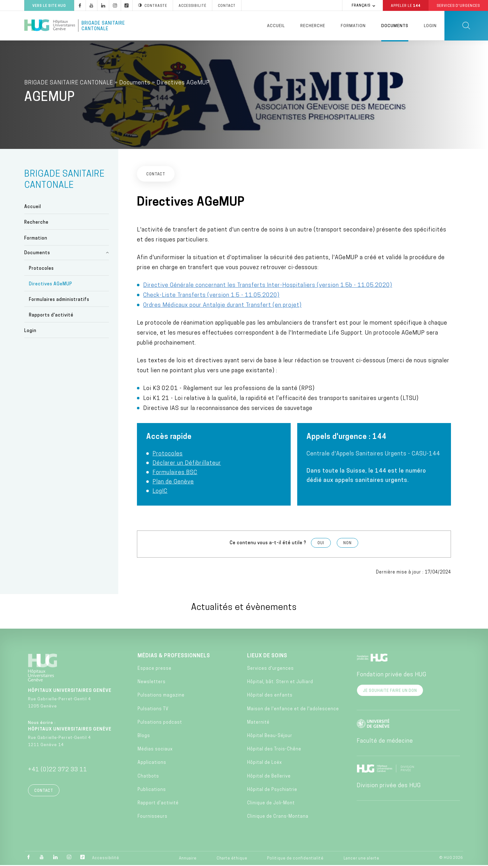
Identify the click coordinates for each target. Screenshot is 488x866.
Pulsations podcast (160, 723)
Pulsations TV (153, 709)
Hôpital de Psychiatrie (272, 790)
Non (347, 544)
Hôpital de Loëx (264, 763)
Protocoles (41, 269)
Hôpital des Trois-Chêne (274, 750)
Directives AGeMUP (50, 285)
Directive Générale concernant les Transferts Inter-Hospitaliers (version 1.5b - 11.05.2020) (267, 286)
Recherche (312, 26)
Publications (152, 790)
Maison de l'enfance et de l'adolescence (293, 709)
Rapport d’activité (158, 804)
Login (430, 26)
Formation (353, 26)
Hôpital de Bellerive (269, 777)
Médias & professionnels (174, 656)
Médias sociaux (155, 750)
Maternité (258, 723)
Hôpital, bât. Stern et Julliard (280, 682)
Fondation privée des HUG (391, 675)
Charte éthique (232, 859)
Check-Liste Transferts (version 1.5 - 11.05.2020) (211, 296)
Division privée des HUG (389, 786)
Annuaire (188, 859)
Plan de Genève (173, 483)
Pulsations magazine (161, 696)
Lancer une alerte (361, 859)
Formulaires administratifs (59, 300)
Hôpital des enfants (270, 696)
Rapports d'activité (51, 316)
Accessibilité (105, 859)
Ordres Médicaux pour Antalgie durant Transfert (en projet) (222, 306)
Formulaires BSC (174, 473)
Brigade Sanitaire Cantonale (103, 26)
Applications (152, 763)
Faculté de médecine (385, 742)
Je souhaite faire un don (390, 691)
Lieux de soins (267, 656)
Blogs (144, 736)
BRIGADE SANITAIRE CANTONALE (68, 84)
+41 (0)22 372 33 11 (57, 770)
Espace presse (154, 669)
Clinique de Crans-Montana (277, 817)
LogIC (159, 492)
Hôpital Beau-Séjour (269, 736)
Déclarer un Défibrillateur (186, 464)
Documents (394, 26)
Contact (43, 791)
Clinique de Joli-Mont (271, 804)
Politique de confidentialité (295, 859)
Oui (320, 544)
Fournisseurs (152, 817)
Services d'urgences (270, 669)
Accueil (276, 26)
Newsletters (152, 682)
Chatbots (148, 777)
